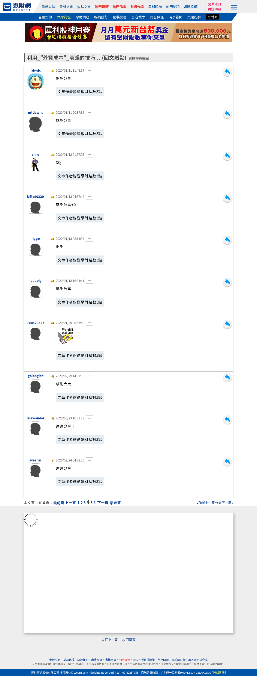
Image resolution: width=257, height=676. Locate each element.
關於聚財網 (178, 660)
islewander (35, 418)
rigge (35, 238)
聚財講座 (82, 17)
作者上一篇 (205, 502)
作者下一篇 (224, 502)
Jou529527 (35, 322)
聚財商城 (64, 17)
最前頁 (58, 502)
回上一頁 (111, 639)
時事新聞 (175, 17)
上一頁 (70, 502)
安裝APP (55, 660)
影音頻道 (157, 17)
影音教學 (138, 17)
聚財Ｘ (212, 17)
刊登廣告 (124, 660)
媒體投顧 (190, 6)
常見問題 (163, 660)
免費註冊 (214, 4)
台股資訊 (45, 17)
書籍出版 (110, 660)
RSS (135, 660)
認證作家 (82, 660)
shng (35, 154)
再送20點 (214, 9)
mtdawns (35, 112)
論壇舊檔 (69, 660)
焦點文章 (84, 6)
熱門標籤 (102, 6)
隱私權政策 (148, 660)
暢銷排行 (101, 17)
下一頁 (102, 502)
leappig (36, 280)
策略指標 (194, 17)
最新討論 (48, 6)
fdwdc (35, 70)
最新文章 (66, 6)
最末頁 (115, 502)
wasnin (35, 460)
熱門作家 (119, 6)
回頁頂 (130, 639)
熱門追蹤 (173, 6)
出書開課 (96, 660)
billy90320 (35, 196)
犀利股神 (155, 6)
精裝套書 (120, 17)
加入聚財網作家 (198, 660)
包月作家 (137, 6)
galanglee (36, 376)
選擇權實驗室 (138, 58)
